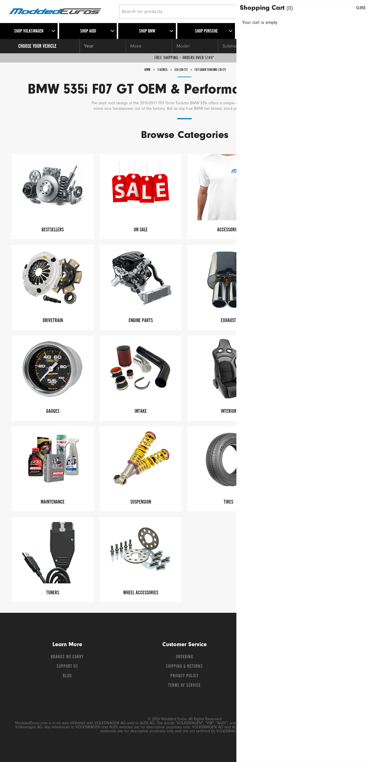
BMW (138, 69)
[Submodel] (241, 46)
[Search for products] (194, 11)
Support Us (67, 666)
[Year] (103, 46)
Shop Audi (88, 31)
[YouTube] (307, 658)
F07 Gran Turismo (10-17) (215, 69)
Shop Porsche (206, 31)
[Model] (195, 46)
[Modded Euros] (61, 11)
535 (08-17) (178, 69)
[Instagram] (317, 658)
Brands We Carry (67, 657)
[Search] (277, 11)
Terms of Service (184, 685)
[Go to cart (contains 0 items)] (352, 11)
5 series (155, 69)
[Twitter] (297, 658)
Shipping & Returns (184, 666)
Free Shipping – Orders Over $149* (184, 58)
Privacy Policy (184, 676)
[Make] (149, 46)
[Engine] (287, 46)
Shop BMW (147, 31)
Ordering (184, 657)
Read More (271, 109)
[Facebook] (287, 658)
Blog (67, 676)
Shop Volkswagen (29, 31)
